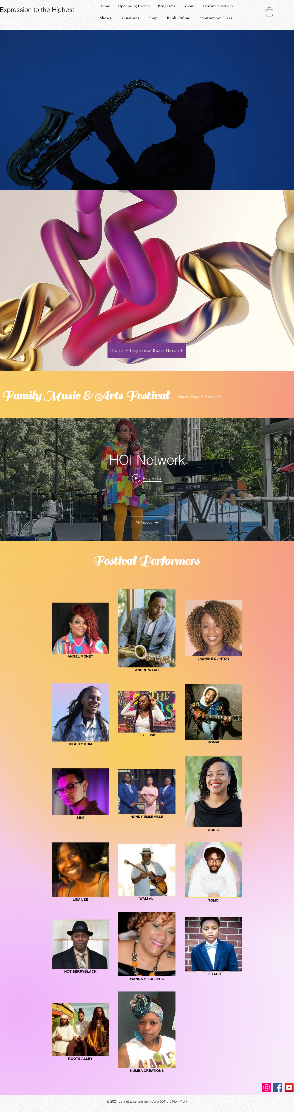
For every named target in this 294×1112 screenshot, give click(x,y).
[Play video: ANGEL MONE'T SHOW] (147, 478)
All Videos (147, 522)
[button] (269, 11)
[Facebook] (277, 1087)
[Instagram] (266, 1087)
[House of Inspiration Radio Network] (146, 350)
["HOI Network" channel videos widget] (147, 479)
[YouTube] (289, 1087)
